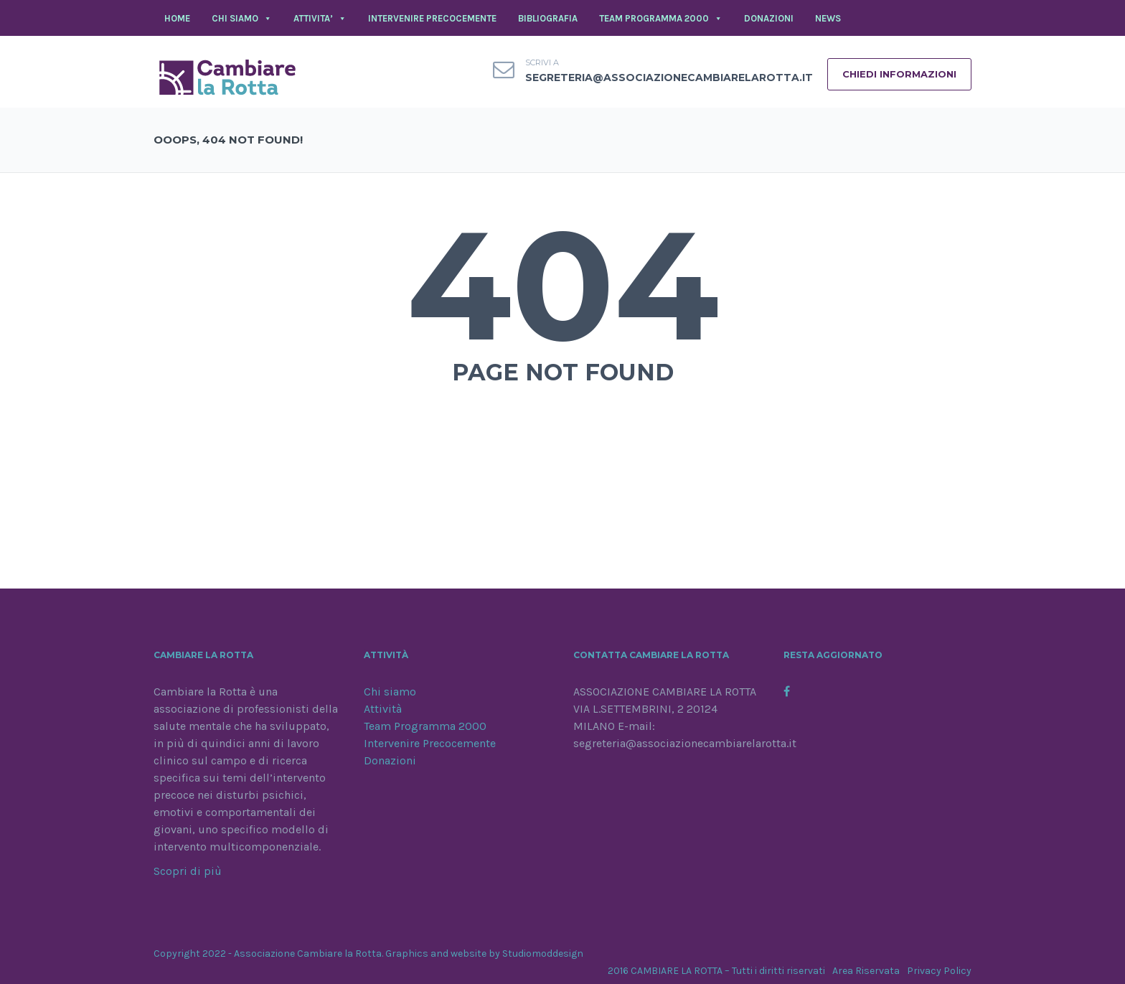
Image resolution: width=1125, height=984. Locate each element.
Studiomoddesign (542, 953)
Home (177, 18)
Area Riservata (866, 971)
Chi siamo (390, 691)
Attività (383, 709)
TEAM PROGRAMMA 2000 (660, 19)
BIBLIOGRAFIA (548, 18)
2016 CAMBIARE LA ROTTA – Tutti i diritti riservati (716, 971)
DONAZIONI (769, 18)
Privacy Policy (939, 971)
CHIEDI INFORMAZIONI (899, 74)
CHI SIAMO (242, 19)
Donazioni (390, 760)
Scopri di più (188, 871)
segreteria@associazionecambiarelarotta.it (669, 77)
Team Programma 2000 (425, 726)
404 (563, 285)
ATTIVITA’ (320, 19)
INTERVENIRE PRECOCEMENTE (432, 18)
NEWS (828, 18)
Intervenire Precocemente (430, 743)
